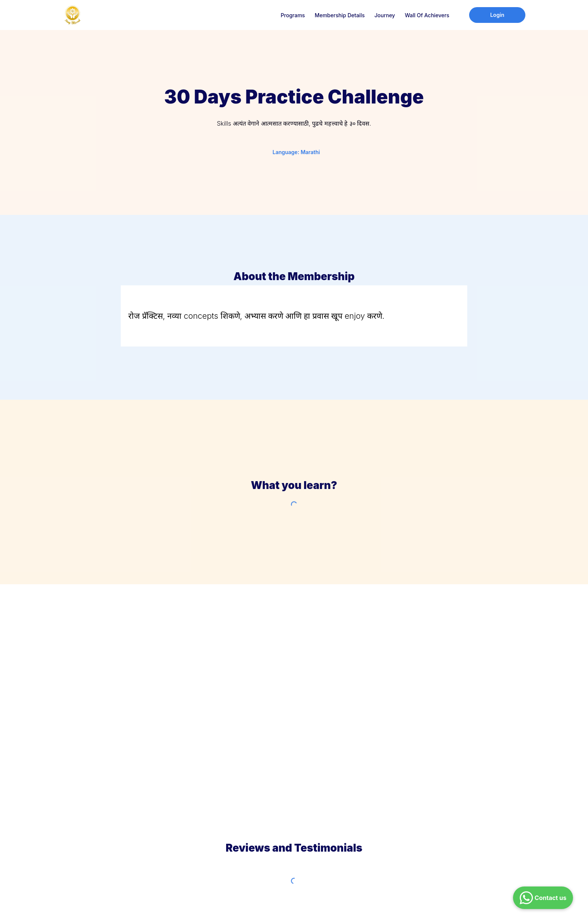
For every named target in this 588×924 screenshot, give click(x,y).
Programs (293, 15)
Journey (384, 15)
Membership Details (339, 15)
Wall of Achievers (427, 15)
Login (497, 15)
